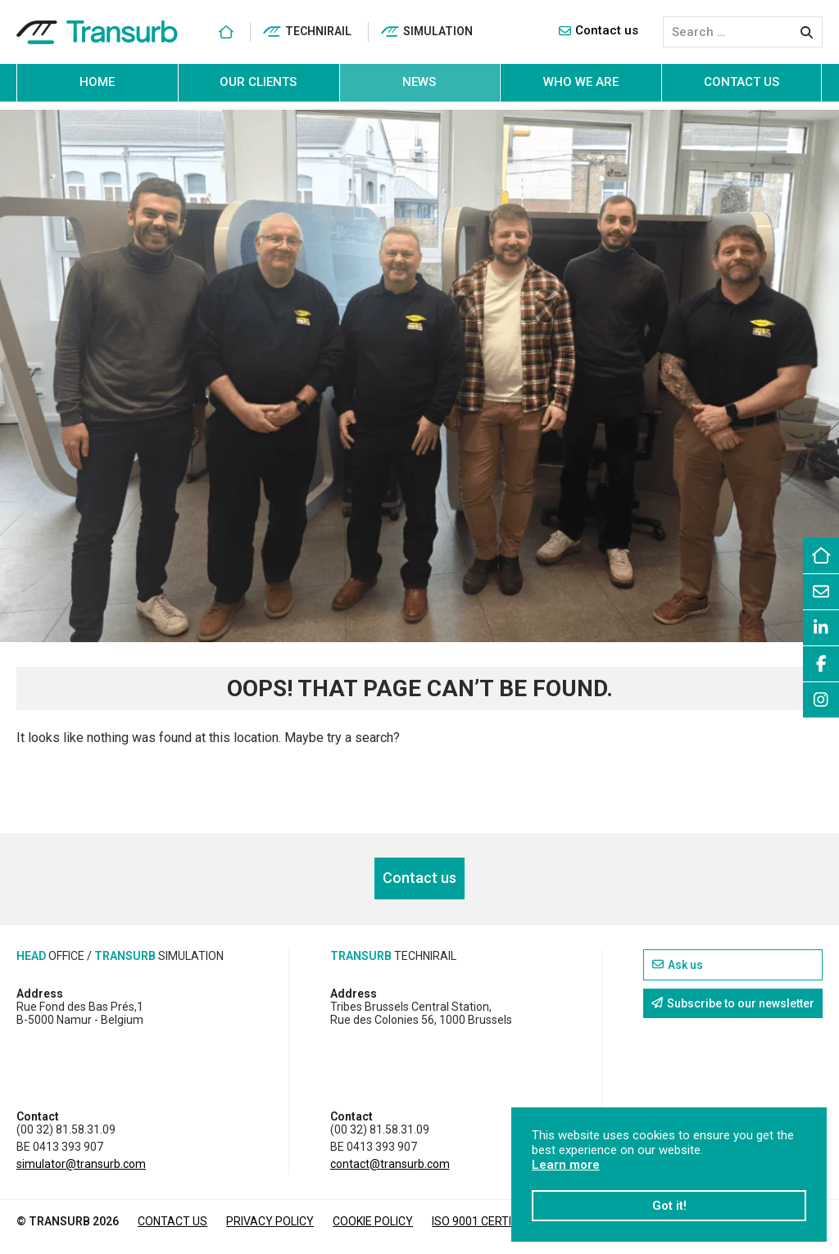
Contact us (598, 30)
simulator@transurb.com (81, 1163)
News (419, 82)
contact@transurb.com (390, 1163)
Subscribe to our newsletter (732, 1003)
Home (97, 82)
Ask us (677, 964)
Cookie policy (373, 1221)
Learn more (566, 1164)
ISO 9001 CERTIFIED (482, 1221)
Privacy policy (270, 1221)
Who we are (581, 82)
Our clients (258, 82)
